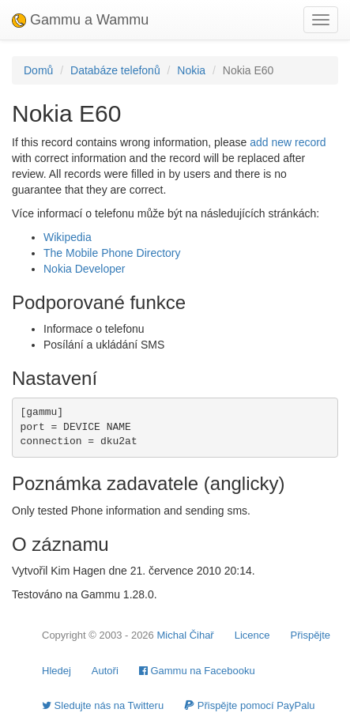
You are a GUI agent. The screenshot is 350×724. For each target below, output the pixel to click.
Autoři (105, 671)
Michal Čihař (184, 635)
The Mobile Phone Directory (112, 253)
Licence (252, 635)
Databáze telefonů (115, 70)
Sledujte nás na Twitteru (103, 705)
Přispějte (311, 635)
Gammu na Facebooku (197, 671)
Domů (38, 70)
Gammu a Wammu (80, 20)
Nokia (191, 70)
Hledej (56, 671)
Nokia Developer (84, 268)
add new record (288, 142)
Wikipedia (67, 237)
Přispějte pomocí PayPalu (249, 705)
